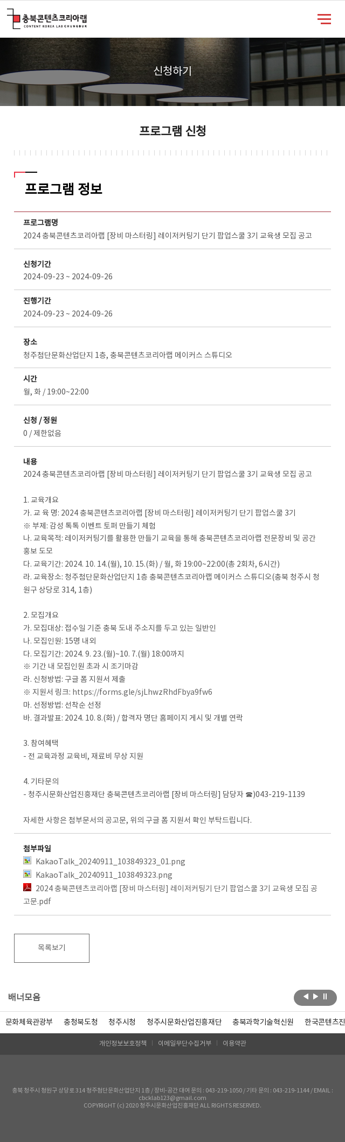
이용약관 (234, 1043)
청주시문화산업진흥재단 (184, 1022)
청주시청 (122, 1022)
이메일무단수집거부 (184, 1043)
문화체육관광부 (29, 1022)
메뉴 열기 (324, 18)
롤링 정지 (325, 996)
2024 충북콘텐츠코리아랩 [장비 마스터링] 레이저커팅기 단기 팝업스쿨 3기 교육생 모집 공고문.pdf (170, 894)
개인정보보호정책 (123, 1043)
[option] (80, 1022)
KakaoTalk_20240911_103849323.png (97, 875)
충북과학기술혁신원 (263, 1022)
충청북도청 (81, 1022)
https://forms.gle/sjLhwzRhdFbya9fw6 (142, 692)
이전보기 (306, 996)
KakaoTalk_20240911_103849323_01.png (104, 861)
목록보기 (52, 948)
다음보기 (316, 996)
